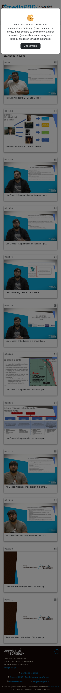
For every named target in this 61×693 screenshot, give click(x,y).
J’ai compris (30, 46)
